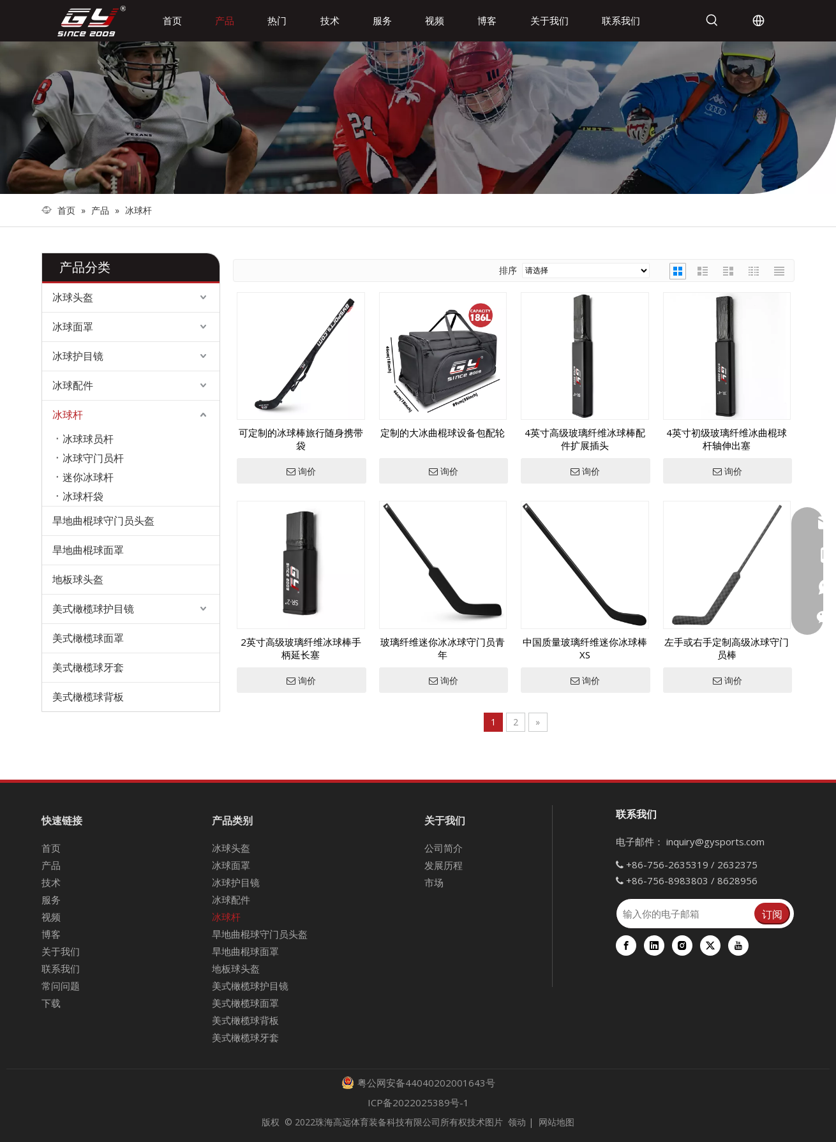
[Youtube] (738, 945)
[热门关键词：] (712, 20)
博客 (51, 934)
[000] (418, 117)
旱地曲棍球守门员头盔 (103, 521)
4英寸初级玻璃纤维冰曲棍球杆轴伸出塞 (726, 439)
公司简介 (443, 848)
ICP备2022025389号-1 (418, 1102)
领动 (517, 1122)
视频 (51, 916)
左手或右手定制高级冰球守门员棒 (726, 648)
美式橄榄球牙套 (88, 667)
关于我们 (60, 951)
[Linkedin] (654, 945)
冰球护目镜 (77, 356)
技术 (51, 882)
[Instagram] (682, 945)
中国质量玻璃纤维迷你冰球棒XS (585, 648)
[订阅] (772, 913)
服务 (51, 899)
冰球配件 (72, 385)
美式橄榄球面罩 (88, 638)
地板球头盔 (77, 579)
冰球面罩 (72, 327)
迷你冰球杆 (88, 477)
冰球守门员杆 (93, 458)
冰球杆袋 (83, 496)
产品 (51, 865)
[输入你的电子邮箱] (684, 913)
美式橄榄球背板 (88, 697)
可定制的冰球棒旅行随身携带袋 (301, 439)
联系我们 (60, 968)
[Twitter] (710, 945)
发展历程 (443, 865)
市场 (434, 882)
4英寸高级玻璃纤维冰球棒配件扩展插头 (585, 439)
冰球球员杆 (88, 439)
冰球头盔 (72, 297)
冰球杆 (67, 415)
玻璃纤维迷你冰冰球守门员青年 (442, 648)
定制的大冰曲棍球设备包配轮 (442, 432)
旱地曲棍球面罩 (88, 550)
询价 (301, 471)
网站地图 (556, 1122)
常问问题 (60, 985)
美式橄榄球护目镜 (93, 609)
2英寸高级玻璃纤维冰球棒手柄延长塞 (301, 648)
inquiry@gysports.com (715, 841)
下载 (51, 1003)
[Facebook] (626, 945)
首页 (51, 848)
